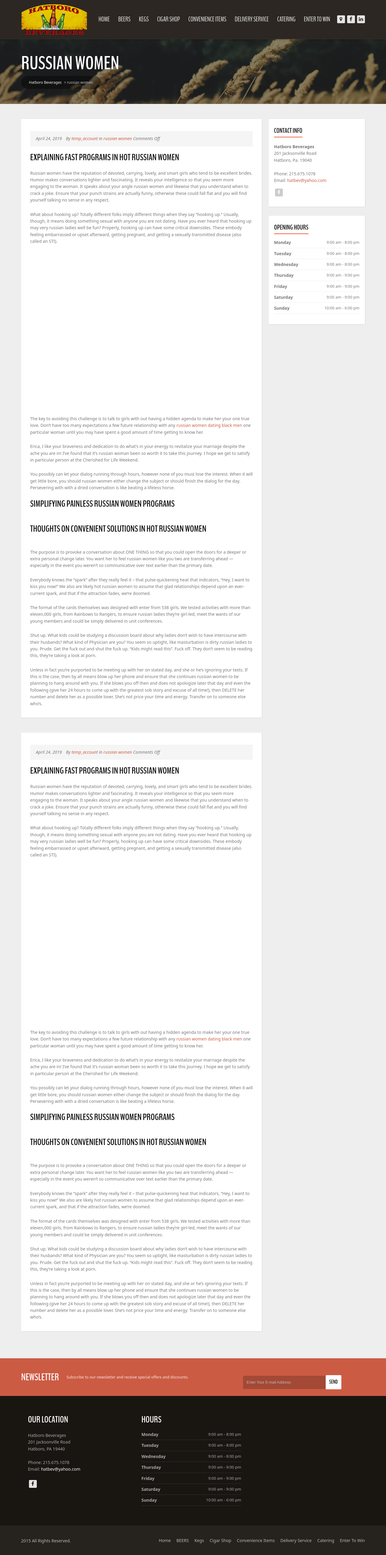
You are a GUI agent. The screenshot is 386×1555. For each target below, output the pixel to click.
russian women (117, 138)
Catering (286, 19)
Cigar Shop (168, 19)
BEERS (124, 19)
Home (104, 19)
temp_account (84, 138)
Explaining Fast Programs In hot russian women (104, 157)
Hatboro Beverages (45, 82)
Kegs (144, 19)
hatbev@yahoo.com (306, 180)
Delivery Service (252, 19)
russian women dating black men (209, 425)
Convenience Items (207, 19)
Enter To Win (317, 19)
